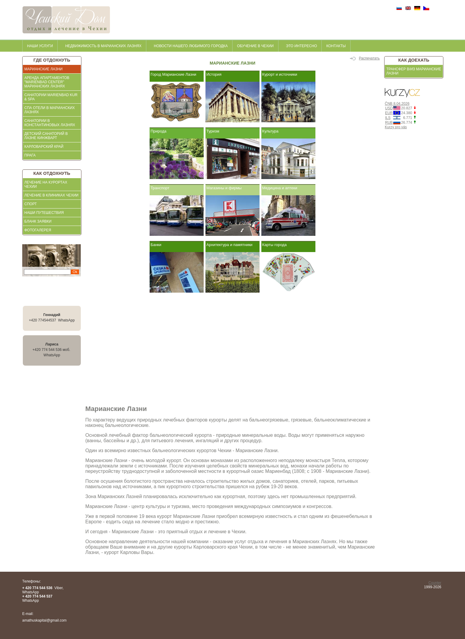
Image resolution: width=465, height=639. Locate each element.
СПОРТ (30, 204)
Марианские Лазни (43, 69)
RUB (389, 122)
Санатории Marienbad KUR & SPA (51, 97)
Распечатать (365, 58)
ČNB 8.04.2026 (397, 104)
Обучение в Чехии (255, 46)
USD (389, 108)
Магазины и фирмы (224, 188)
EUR (389, 113)
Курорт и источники (279, 74)
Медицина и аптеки (279, 188)
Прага (30, 155)
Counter (434, 583)
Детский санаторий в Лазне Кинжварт (46, 136)
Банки (155, 244)
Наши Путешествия (44, 213)
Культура (270, 131)
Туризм (212, 131)
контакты (336, 46)
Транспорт (159, 188)
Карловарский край (43, 147)
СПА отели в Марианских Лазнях (49, 110)
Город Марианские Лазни (173, 74)
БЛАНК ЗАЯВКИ (37, 221)
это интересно (301, 46)
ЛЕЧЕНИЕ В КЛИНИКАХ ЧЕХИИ (51, 195)
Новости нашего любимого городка (191, 46)
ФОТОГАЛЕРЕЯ (37, 230)
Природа (158, 131)
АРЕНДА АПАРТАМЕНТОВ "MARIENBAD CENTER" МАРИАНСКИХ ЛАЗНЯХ (46, 82)
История (213, 74)
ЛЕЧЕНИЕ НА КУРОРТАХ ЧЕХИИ (45, 184)
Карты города (274, 244)
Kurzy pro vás (396, 127)
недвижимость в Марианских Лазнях (103, 46)
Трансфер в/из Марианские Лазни (413, 71)
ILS (388, 118)
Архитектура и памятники (229, 244)
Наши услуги (40, 46)
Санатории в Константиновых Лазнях (49, 123)
